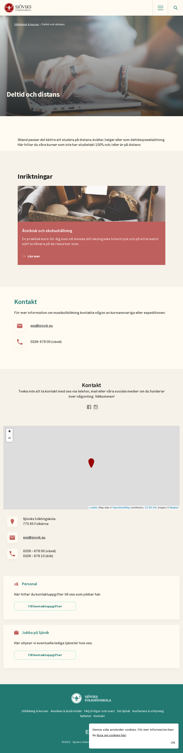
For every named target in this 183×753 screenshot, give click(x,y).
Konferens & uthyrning (148, 711)
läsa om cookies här (111, 735)
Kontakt (99, 716)
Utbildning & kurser (35, 711)
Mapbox (174, 507)
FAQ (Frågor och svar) (99, 711)
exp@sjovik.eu (41, 326)
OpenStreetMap (121, 507)
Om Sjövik (123, 711)
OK (173, 743)
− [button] (9, 438)
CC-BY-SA (150, 507)
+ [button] (9, 431)
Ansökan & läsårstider (66, 711)
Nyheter (86, 716)
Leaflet (93, 507)
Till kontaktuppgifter (45, 606)
